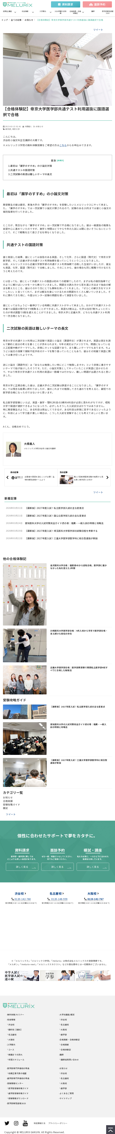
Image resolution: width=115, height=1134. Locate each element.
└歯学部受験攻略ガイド (18, 1093)
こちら (63, 145)
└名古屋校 (12, 1034)
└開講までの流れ (15, 1054)
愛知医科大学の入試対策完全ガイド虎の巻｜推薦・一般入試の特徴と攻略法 (64, 523)
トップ (4, 19)
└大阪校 (10, 1039)
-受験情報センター (15, 1083)
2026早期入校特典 (60, 12)
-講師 (61, 1054)
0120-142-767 (95, 899)
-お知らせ (63, 1068)
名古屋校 (56, 893)
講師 (93, 11)
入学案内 (43, 11)
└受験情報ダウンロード (18, 1098)
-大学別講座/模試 (66, 1014)
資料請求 (67, 4)
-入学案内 (11, 1044)
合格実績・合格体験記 (75, 12)
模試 (5, 808)
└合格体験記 (65, 1049)
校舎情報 (25, 11)
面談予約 (99, 4)
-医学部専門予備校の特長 (18, 1068)
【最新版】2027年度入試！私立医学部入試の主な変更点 (54, 508)
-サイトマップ (65, 1098)
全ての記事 (16, 19)
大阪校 (92, 893)
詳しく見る (22, 866)
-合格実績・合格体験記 (69, 1039)
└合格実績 (64, 1044)
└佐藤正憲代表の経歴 (17, 1073)
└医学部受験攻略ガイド (18, 1088)
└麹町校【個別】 (15, 1029)
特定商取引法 (39, 1123)
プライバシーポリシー (57, 1123)
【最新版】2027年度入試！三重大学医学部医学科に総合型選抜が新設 (61, 538)
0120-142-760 (23, 899)
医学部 (8, 129)
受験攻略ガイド (11, 804)
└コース (10, 1049)
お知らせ (29, 19)
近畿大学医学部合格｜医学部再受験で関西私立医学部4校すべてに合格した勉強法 (79, 669)
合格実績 (8, 801)
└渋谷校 (10, 1024)
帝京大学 (16, 129)
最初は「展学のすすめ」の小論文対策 (31, 165)
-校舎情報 (11, 1019)
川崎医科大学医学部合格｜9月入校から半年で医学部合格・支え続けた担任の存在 (79, 632)
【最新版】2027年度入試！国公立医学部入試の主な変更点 (55, 515)
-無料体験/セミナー (15, 1014)
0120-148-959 (59, 899)
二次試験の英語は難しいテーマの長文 (31, 174)
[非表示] (60, 160)
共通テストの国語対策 (22, 170)
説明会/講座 (7, 11)
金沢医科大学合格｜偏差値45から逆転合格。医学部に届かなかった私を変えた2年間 (78, 567)
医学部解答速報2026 (107, 12)
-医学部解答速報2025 (16, 1103)
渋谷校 (19, 893)
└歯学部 (63, 1034)
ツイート (98, 29)
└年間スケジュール (15, 1059)
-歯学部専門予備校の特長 (18, 1078)
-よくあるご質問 (66, 1093)
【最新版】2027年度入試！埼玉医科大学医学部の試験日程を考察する (61, 530)
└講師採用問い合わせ (69, 1059)
